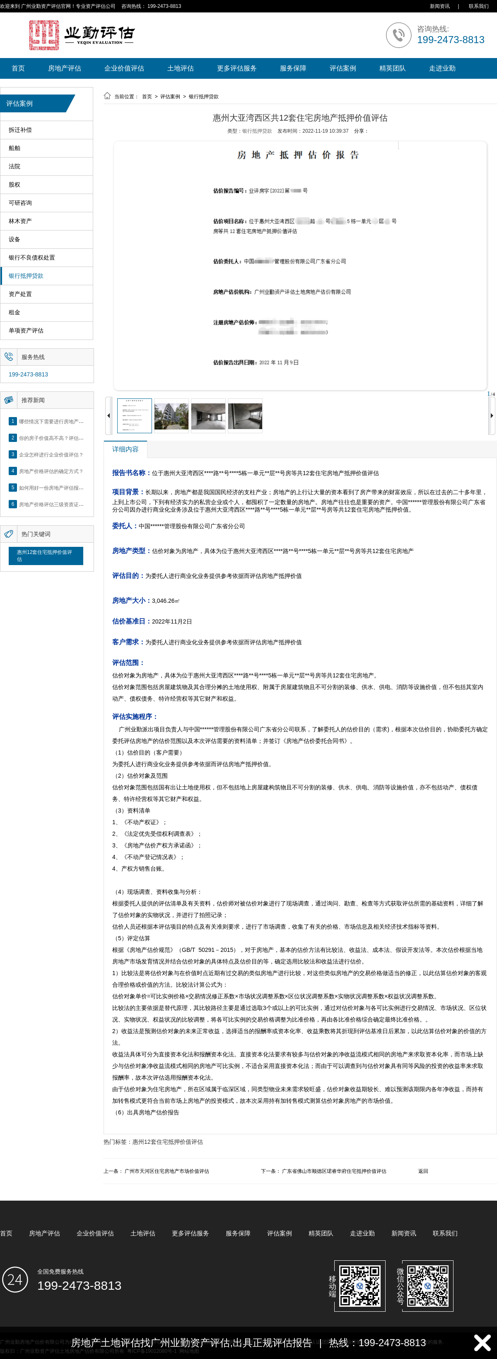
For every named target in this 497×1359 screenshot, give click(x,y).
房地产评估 (64, 68)
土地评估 (180, 68)
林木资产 (20, 221)
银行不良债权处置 (32, 258)
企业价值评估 (124, 68)
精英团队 (392, 68)
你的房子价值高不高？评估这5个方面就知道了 (70, 438)
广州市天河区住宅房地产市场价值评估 (167, 1171)
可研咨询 (20, 203)
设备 (14, 239)
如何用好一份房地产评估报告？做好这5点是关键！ (75, 487)
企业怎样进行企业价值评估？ (51, 454)
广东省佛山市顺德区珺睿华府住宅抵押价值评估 (334, 1171)
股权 (14, 185)
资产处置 (20, 294)
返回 (423, 1171)
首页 (18, 68)
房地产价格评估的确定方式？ (51, 471)
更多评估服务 (237, 68)
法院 (14, 166)
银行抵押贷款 (26, 276)
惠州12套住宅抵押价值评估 (44, 555)
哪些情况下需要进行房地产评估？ (56, 421)
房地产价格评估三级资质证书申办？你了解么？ (71, 504)
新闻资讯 (440, 6)
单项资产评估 (26, 331)
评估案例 (343, 68)
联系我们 (479, 6)
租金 (14, 312)
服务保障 (293, 68)
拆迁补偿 (20, 130)
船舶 (14, 148)
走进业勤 (442, 68)
